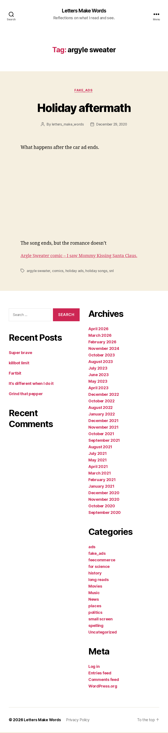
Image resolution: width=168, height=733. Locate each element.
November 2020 (103, 500)
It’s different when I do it (31, 384)
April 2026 (98, 329)
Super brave (20, 353)
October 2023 (101, 356)
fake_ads (84, 91)
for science (99, 567)
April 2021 (98, 467)
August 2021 (100, 447)
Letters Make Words (84, 11)
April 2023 (98, 388)
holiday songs (97, 271)
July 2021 (97, 454)
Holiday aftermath (84, 107)
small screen (100, 620)
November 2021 (103, 428)
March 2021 (99, 474)
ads (91, 547)
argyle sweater (39, 271)
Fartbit (15, 374)
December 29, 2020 (111, 125)
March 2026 (99, 336)
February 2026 (102, 342)
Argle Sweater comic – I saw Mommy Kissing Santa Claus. (83, 257)
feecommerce (101, 560)
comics (58, 271)
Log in (94, 667)
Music (94, 593)
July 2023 (97, 369)
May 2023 (97, 382)
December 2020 (103, 493)
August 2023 (100, 362)
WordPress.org (102, 687)
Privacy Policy (79, 720)
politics (95, 613)
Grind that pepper (26, 394)
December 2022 (103, 395)
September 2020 (104, 513)
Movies (95, 587)
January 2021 (101, 487)
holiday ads (75, 271)
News (93, 600)
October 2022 (101, 402)
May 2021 (97, 461)
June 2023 (98, 375)
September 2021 (104, 441)
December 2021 (103, 421)
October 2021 (101, 434)
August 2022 (100, 408)
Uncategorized (102, 633)
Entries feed (99, 674)
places (94, 606)
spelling (95, 626)
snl (112, 271)
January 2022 (101, 415)
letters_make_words (66, 125)
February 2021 (102, 480)
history (95, 574)
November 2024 (103, 349)
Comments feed (103, 680)
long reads (98, 580)
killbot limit (19, 363)
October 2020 (101, 506)
